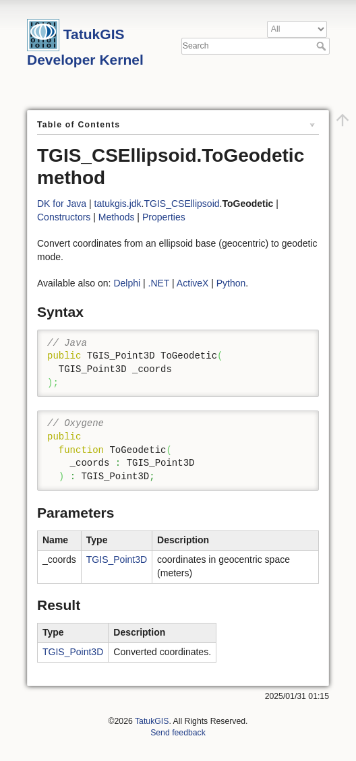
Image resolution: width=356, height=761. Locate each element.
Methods (116, 217)
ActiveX (192, 283)
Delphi (126, 283)
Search (322, 46)
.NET (159, 283)
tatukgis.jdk (118, 203)
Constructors (63, 217)
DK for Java (61, 203)
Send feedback (178, 732)
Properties (163, 217)
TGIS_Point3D (116, 559)
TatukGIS (152, 721)
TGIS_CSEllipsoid (182, 203)
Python (231, 283)
